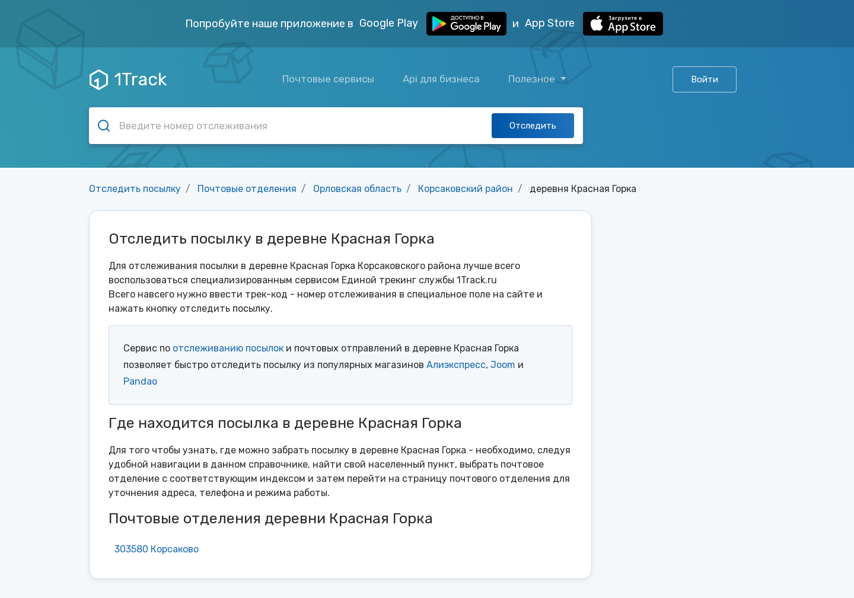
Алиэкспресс (456, 364)
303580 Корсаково (156, 549)
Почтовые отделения (247, 188)
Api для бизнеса (441, 79)
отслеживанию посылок (228, 348)
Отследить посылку (135, 188)
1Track (128, 79)
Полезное (532, 79)
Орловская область (357, 188)
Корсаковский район (465, 188)
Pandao (140, 381)
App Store (594, 24)
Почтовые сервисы (328, 79)
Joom (502, 364)
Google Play (432, 24)
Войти (704, 79)
